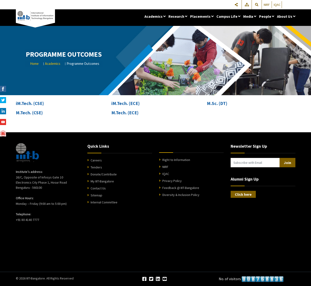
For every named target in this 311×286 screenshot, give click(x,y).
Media (249, 16)
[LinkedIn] (158, 279)
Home (34, 63)
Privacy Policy (172, 181)
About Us (286, 16)
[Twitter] (151, 279)
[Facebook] (144, 279)
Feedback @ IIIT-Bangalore (180, 188)
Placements (202, 16)
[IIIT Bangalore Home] (27, 153)
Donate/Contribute (104, 174)
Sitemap (96, 195)
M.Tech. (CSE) (29, 112)
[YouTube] (165, 279)
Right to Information (176, 160)
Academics (155, 16)
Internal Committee (104, 202)
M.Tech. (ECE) (125, 112)
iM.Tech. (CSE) (30, 103)
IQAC (277, 5)
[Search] (257, 4)
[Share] (236, 5)
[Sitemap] (247, 4)
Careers (96, 160)
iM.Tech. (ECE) (125, 103)
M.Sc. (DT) (217, 103)
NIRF (267, 5)
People (266, 16)
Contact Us (98, 188)
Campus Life (228, 16)
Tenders (96, 167)
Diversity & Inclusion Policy (180, 195)
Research (177, 16)
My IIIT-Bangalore (102, 181)
